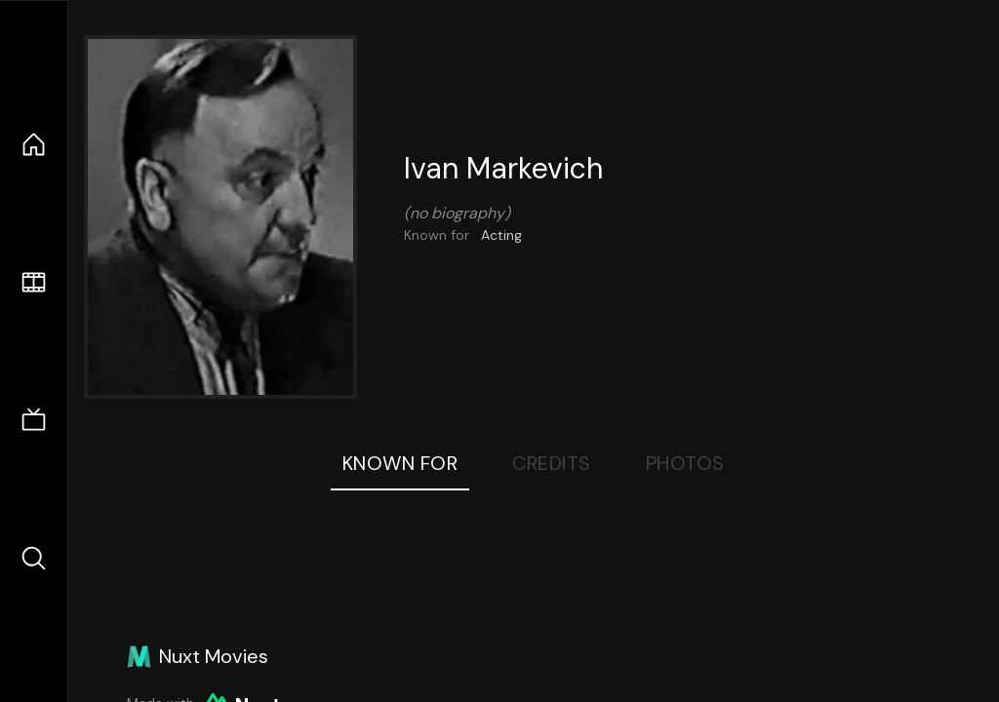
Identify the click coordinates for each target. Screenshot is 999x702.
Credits (551, 463)
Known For (400, 463)
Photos (685, 463)
